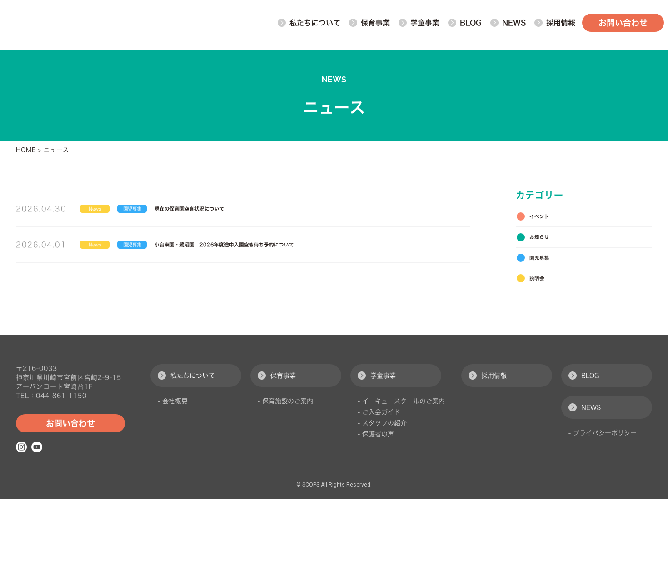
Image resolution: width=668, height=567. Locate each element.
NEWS (507, 25)
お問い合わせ (622, 25)
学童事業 (377, 444)
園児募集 (159, 211)
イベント (545, 220)
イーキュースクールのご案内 (403, 469)
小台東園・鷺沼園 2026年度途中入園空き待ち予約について (301, 252)
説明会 (541, 303)
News (102, 211)
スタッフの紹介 (384, 491)
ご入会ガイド (381, 480)
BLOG (464, 25)
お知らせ (545, 247)
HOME (26, 150)
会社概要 (175, 469)
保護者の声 (378, 502)
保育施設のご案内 (287, 469)
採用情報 (488, 444)
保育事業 (277, 444)
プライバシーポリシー (605, 501)
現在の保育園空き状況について (248, 211)
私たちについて (186, 444)
